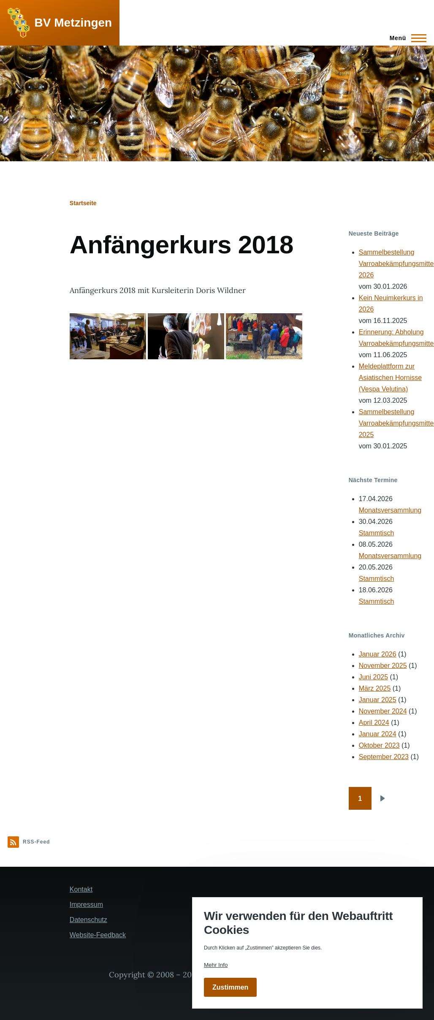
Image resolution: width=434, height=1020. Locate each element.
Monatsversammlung (390, 510)
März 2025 (375, 688)
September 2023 (384, 756)
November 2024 (383, 711)
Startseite (83, 203)
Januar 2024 (377, 734)
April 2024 (374, 722)
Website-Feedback (98, 935)
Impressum (86, 904)
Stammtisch (376, 533)
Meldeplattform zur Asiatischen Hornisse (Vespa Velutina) (390, 378)
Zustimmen (230, 987)
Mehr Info (216, 965)
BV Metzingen (73, 22)
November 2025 (383, 665)
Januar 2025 (377, 699)
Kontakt (81, 889)
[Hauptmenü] (405, 38)
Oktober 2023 (379, 745)
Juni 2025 (373, 677)
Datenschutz (88, 919)
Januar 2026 (377, 654)
